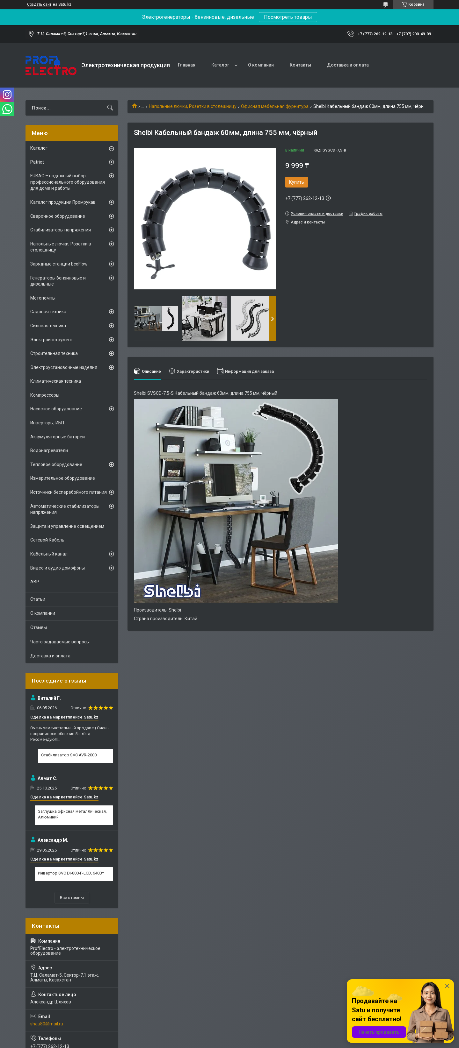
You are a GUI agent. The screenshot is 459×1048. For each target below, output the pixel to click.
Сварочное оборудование (57, 216)
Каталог (220, 64)
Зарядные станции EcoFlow (59, 263)
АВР (34, 581)
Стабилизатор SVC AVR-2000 (69, 755)
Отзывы (38, 627)
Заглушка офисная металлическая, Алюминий (72, 814)
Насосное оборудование (56, 408)
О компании (261, 64)
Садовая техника (48, 311)
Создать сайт (39, 4)
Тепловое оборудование (56, 464)
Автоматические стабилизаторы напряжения (64, 509)
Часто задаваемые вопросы (60, 641)
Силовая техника (48, 325)
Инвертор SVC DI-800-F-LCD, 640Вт (71, 873)
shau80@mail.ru (46, 1023)
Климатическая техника (55, 381)
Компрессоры (44, 395)
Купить (296, 182)
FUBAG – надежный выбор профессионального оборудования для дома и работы (67, 182)
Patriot (37, 162)
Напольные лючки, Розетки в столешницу (193, 106)
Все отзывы (72, 897)
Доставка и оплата (348, 64)
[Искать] (110, 108)
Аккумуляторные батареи (57, 436)
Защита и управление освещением (67, 526)
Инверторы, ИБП (47, 422)
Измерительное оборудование (62, 478)
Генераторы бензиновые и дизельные (58, 281)
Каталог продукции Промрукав (63, 202)
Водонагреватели (49, 450)
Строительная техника (54, 353)
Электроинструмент (51, 339)
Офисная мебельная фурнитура (275, 106)
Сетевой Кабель (47, 539)
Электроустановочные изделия (63, 367)
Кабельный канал (49, 553)
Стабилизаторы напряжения (60, 229)
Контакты (300, 64)
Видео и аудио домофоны (57, 567)
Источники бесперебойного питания (68, 492)
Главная (186, 64)
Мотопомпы (42, 298)
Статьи (37, 599)
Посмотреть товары (288, 17)
